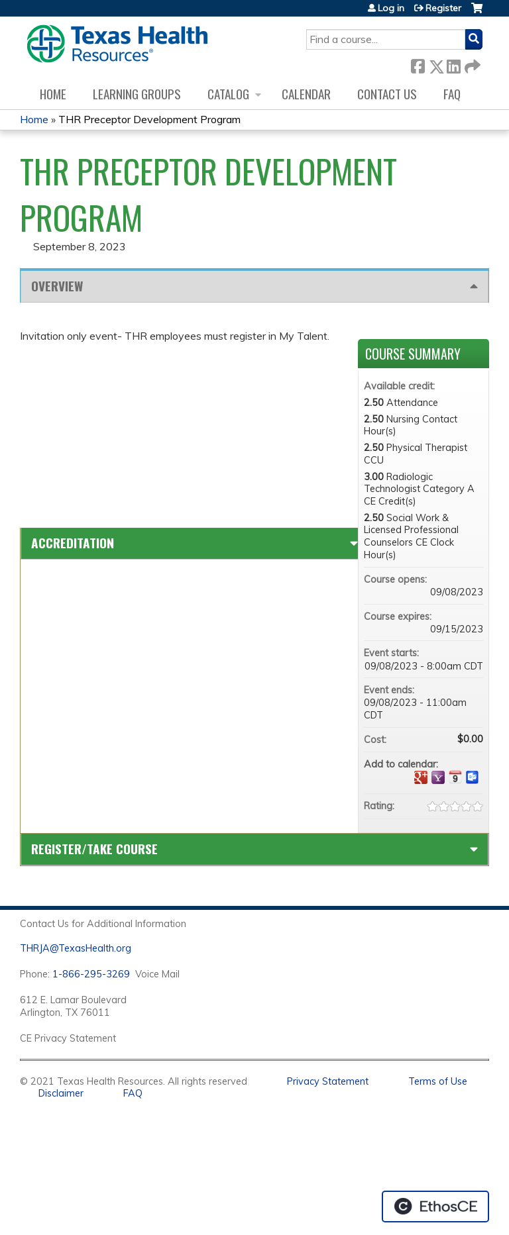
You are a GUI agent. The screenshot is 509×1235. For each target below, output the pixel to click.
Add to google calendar (420, 777)
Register (443, 8)
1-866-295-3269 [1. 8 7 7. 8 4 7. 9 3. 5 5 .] (91, 974)
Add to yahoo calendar (438, 777)
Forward (471, 64)
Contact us (387, 93)
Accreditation (72, 542)
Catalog (228, 93)
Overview (57, 285)
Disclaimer (61, 1093)
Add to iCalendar (455, 776)
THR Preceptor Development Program (149, 119)
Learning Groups (137, 93)
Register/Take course (94, 848)
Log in (391, 8)
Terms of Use (437, 1081)
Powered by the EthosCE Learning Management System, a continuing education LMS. (435, 1206)
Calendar (306, 93)
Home (53, 93)
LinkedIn (453, 64)
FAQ (452, 93)
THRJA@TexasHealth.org (75, 948)
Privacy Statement (327, 1081)
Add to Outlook (472, 777)
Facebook (417, 64)
